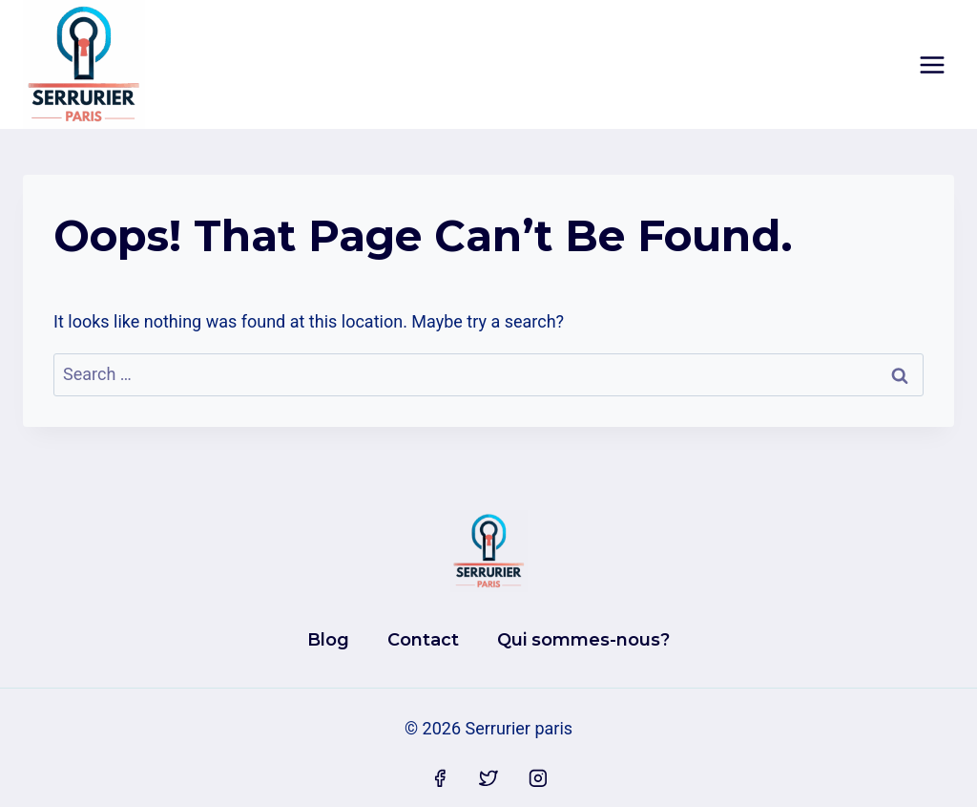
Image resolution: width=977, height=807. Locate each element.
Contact (423, 639)
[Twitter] (488, 779)
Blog (328, 639)
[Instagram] (538, 779)
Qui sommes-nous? (583, 639)
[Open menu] (931, 64)
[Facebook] (440, 779)
